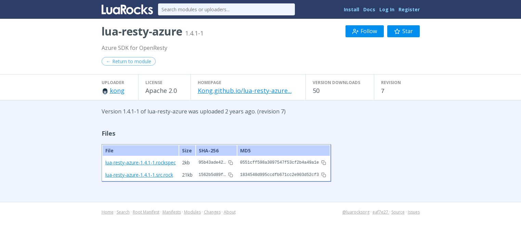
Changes (212, 211)
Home (108, 211)
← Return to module (128, 61)
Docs (369, 9)
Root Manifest (146, 211)
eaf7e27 (381, 211)
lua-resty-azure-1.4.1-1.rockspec (140, 162)
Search (123, 211)
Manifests (171, 211)
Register (409, 9)
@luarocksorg (355, 211)
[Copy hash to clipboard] (230, 162)
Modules (192, 211)
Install (351, 9)
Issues (414, 211)
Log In (386, 9)
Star (403, 31)
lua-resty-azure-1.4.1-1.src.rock (139, 173)
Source (398, 211)
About (230, 211)
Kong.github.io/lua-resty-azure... (245, 90)
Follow (364, 31)
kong (117, 90)
